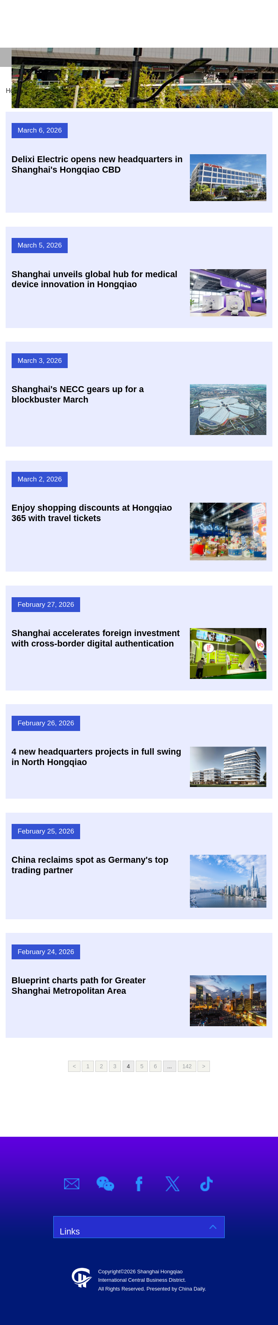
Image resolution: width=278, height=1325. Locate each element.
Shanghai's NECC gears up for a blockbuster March (78, 394)
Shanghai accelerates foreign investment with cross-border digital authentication (96, 638)
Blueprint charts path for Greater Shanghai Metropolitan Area (79, 985)
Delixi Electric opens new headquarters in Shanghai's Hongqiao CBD (97, 164)
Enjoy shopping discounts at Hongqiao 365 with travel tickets (92, 513)
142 (186, 1066)
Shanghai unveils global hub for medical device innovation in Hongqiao (94, 279)
